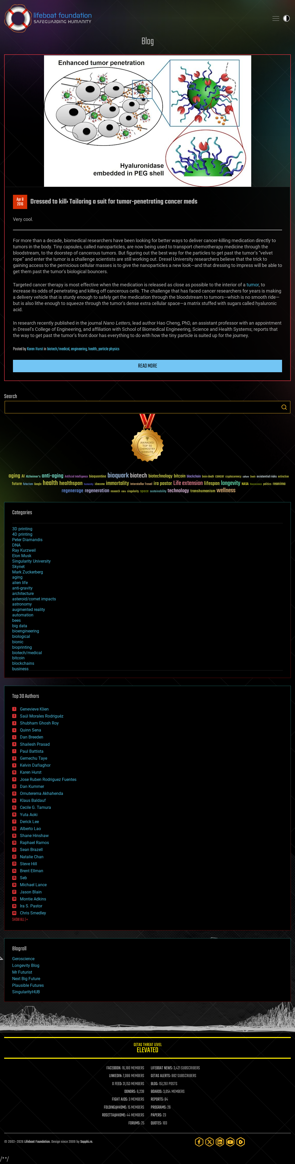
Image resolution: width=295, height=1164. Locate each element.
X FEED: (117, 1084)
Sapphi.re (86, 1142)
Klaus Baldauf (33, 800)
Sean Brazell (31, 849)
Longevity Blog (25, 965)
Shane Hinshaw (34, 835)
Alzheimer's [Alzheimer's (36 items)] (33, 477)
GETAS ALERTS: (161, 1076)
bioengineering (25, 631)
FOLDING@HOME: (115, 1107)
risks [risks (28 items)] (123, 491)
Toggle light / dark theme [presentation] (286, 18)
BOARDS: (156, 1091)
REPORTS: (157, 1099)
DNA (16, 545)
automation (22, 615)
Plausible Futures (28, 985)
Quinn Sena (30, 730)
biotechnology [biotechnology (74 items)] (160, 476)
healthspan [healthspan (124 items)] (71, 483)
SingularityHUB (26, 991)
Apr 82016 (20, 202)
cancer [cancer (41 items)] (219, 477)
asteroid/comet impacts (34, 598)
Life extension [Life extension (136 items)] (188, 483)
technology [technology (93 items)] (178, 491)
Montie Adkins (33, 899)
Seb (23, 877)
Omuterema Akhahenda (41, 793)
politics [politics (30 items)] (267, 484)
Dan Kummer (32, 786)
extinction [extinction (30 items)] (283, 477)
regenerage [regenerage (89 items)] (72, 491)
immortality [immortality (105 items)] (117, 483)
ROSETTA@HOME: (114, 1115)
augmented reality (28, 609)
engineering (79, 349)
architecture (23, 593)
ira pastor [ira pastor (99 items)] (163, 484)
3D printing (22, 528)
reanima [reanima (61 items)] (279, 483)
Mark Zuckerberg (27, 572)
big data (19, 625)
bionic (17, 641)
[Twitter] (209, 1141)
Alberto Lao (30, 828)
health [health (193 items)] (50, 483)
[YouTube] (230, 1141)
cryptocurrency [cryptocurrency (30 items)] (233, 477)
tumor (253, 284)
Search (284, 407)
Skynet (18, 566)
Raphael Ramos (34, 842)
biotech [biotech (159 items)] (138, 475)
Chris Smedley (33, 913)
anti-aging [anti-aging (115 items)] (52, 476)
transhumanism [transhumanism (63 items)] (202, 491)
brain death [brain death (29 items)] (208, 477)
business (20, 668)
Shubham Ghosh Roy (39, 723)
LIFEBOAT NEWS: (162, 1068)
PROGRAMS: (159, 1107)
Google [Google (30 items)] (37, 484)
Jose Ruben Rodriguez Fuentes (48, 779)
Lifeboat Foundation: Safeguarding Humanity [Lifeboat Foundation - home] (134, 18)
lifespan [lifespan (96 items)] (212, 484)
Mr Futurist (22, 972)
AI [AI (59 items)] (23, 476)
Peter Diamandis (27, 539)
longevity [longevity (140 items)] (230, 483)
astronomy (22, 604)
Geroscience (23, 958)
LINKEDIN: (115, 1076)
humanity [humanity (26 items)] (88, 484)
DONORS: (130, 1091)
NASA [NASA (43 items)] (245, 484)
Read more (147, 366)
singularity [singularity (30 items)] (133, 491)
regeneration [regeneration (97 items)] (97, 491)
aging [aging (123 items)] (14, 476)
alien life (20, 582)
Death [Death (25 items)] (252, 476)
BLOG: (154, 1084)
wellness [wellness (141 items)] (226, 490)
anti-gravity (22, 588)
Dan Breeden (31, 737)
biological (21, 636)
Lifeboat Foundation (37, 1142)
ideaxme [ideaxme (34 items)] (100, 484)
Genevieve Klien (34, 709)
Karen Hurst (35, 349)
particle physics (108, 349)
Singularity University (31, 561)
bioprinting (22, 647)
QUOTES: (156, 1123)
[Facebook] (199, 1141)
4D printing (22, 534)
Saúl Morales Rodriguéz (41, 716)
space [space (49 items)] (144, 491)
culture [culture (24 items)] (246, 476)
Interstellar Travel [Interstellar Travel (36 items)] (141, 484)
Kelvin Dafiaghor (35, 765)
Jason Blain (31, 892)
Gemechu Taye (33, 758)
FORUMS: (134, 1123)
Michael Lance (33, 884)
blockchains (23, 663)
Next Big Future (26, 978)
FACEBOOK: (113, 1068)
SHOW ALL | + (20, 919)
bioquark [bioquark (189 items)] (118, 476)
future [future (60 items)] (17, 483)
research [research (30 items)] (115, 491)
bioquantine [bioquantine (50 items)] (97, 476)
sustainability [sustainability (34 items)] (158, 492)
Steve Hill (28, 863)
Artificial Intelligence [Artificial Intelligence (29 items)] (76, 477)
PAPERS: (156, 1115)
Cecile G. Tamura (35, 807)
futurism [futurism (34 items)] (28, 484)
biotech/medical (58, 349)
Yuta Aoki (29, 814)
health (92, 349)
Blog (147, 41)
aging (17, 577)
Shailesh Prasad (35, 744)
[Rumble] (240, 1141)
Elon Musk (21, 555)
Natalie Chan (32, 856)
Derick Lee (29, 821)
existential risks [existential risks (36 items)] (267, 477)
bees (16, 620)
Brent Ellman (31, 870)
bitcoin (18, 657)
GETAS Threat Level (147, 1049)
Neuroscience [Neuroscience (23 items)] (256, 484)
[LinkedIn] (220, 1141)
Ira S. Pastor (31, 906)
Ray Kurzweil (24, 550)
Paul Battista (32, 751)
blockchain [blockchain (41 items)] (194, 477)
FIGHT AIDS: (120, 1099)
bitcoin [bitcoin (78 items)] (179, 476)
